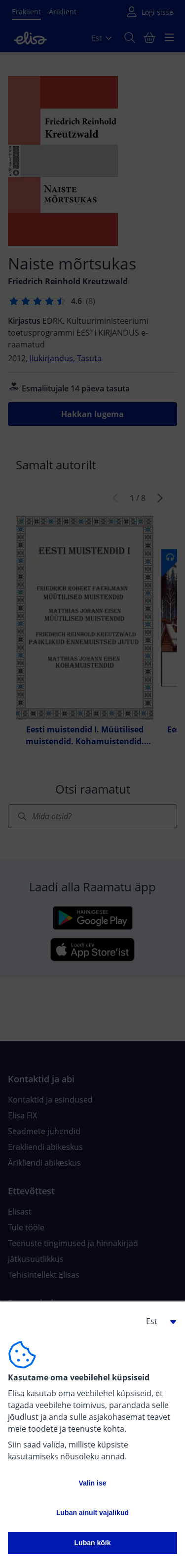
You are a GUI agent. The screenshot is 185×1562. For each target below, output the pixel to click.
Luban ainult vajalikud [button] (92, 1513)
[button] (157, 1321)
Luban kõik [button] (92, 1543)
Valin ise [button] (92, 1483)
